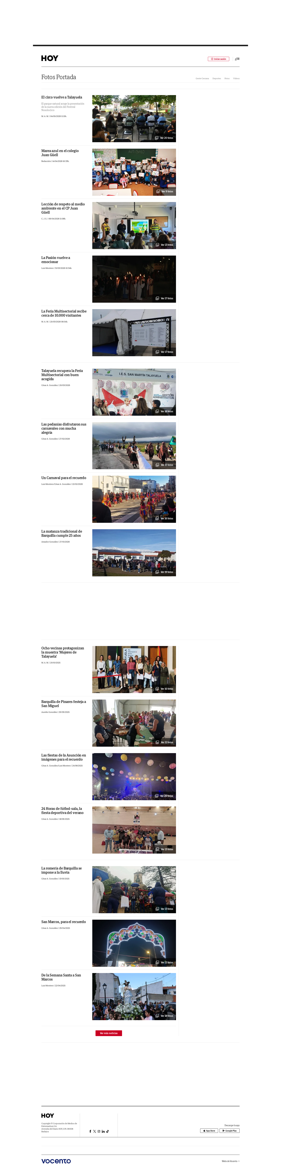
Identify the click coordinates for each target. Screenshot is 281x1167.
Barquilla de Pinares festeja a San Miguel (63, 703)
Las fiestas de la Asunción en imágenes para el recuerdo (63, 757)
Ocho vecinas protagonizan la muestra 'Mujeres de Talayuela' (62, 652)
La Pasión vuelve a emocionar (55, 259)
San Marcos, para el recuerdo (63, 921)
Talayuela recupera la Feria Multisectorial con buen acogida (62, 374)
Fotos (227, 78)
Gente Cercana (202, 78)
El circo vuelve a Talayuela (61, 97)
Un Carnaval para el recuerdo (63, 478)
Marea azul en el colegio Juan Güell (60, 152)
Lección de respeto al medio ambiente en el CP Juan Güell (63, 208)
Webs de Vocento (231, 1161)
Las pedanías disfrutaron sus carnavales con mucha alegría (63, 428)
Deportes (217, 78)
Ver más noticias (109, 1033)
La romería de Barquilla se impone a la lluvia (61, 870)
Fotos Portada (58, 77)
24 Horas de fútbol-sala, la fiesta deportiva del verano (62, 810)
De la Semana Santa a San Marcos (61, 977)
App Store (209, 1130)
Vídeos (236, 78)
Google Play (230, 1130)
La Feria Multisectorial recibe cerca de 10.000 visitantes (64, 313)
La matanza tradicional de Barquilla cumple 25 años (61, 533)
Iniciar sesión (218, 59)
